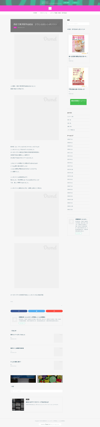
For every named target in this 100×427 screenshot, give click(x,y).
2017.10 (69, 157)
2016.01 (70, 207)
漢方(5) (12, 301)
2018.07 (69, 140)
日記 (69, 124)
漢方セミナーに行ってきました (18, 334)
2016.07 (69, 187)
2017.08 (69, 164)
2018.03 (69, 147)
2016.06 (69, 191)
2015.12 (69, 211)
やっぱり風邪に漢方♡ (16, 361)
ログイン (76, 2)
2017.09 (69, 160)
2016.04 (69, 197)
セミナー (70, 118)
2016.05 (69, 194)
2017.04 (70, 177)
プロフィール (43, 13)
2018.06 (69, 144)
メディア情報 (71, 131)
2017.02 (69, 184)
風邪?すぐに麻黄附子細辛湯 (17, 348)
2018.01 (69, 150)
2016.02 (69, 204)
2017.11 (69, 154)
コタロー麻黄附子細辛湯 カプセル (18, 351)
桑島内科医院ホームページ (78, 102)
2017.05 (70, 174)
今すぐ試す (66, 2)
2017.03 (69, 180)
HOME (35, 13)
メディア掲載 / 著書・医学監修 (58, 13)
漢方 (15, 27)
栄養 (69, 128)
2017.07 (69, 167)
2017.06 (70, 170)
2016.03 (70, 201)
